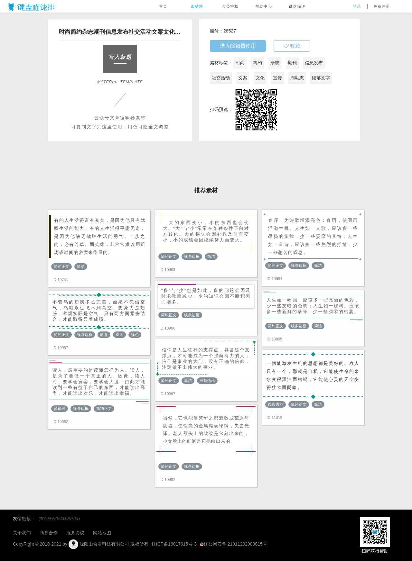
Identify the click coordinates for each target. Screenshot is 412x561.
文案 (242, 77)
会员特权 (230, 6)
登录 (357, 6)
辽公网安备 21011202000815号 (233, 544)
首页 (163, 6)
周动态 (297, 77)
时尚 (240, 62)
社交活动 (221, 77)
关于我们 (22, 532)
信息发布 (314, 62)
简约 (257, 62)
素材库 (197, 6)
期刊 (292, 62)
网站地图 (102, 532)
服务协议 (75, 532)
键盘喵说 (297, 6)
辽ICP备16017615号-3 (174, 544)
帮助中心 (263, 6)
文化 (260, 77)
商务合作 (49, 532)
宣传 (277, 77)
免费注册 (381, 6)
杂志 (274, 62)
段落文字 (321, 77)
